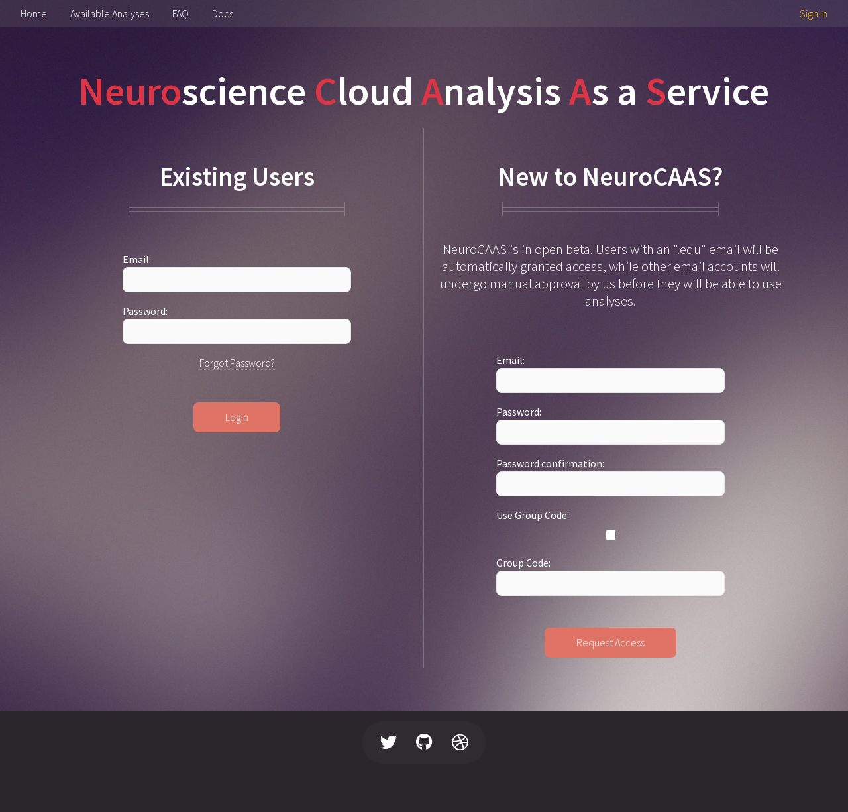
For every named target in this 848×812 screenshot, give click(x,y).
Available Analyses (109, 13)
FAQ (180, 13)
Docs (222, 13)
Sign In (813, 13)
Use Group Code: (532, 515)
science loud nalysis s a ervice (423, 90)
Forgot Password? (237, 362)
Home (34, 13)
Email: (137, 259)
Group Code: (523, 562)
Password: (145, 311)
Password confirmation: (550, 463)
